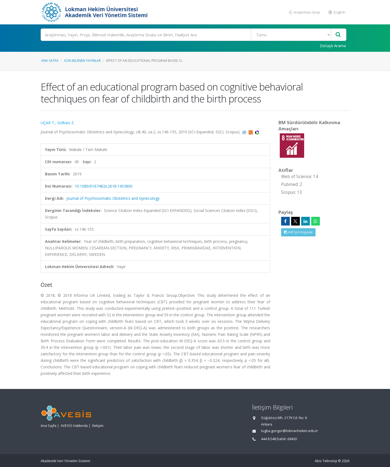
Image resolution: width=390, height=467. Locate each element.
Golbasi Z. (65, 122)
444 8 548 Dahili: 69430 (279, 439)
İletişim (97, 425)
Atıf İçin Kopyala (298, 232)
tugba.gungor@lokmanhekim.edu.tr (289, 431)
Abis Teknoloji (326, 461)
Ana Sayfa (49, 60)
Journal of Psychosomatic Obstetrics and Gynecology (113, 198)
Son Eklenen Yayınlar (82, 60)
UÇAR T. (48, 122)
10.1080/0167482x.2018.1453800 (103, 186)
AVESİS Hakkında (74, 425)
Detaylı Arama (333, 45)
